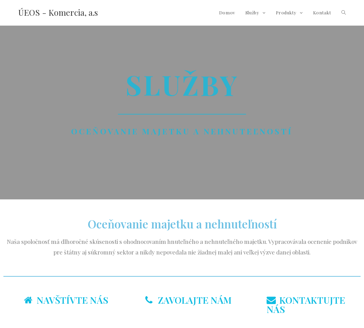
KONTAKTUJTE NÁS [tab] (306, 304)
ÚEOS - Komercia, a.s (58, 12)
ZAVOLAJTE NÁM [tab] (188, 300)
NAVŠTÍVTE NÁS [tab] (66, 300)
